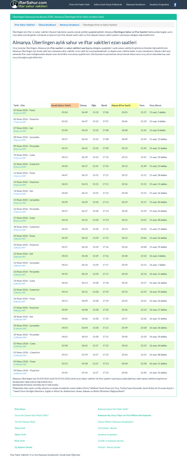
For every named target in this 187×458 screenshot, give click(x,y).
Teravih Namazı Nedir (25, 421)
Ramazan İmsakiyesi (135, 4)
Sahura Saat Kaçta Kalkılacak (108, 4)
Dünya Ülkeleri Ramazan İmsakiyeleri (115, 421)
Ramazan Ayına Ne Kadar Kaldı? (113, 409)
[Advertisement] (93, 81)
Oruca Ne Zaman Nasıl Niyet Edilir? (32, 415)
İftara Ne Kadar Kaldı (79, 4)
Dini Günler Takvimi (107, 428)
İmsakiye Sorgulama (159, 4)
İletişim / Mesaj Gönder (109, 447)
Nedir (20, 428)
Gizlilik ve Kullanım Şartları (111, 440)
